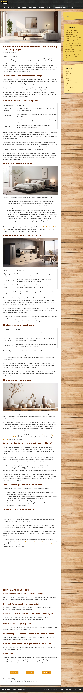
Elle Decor (6, 439)
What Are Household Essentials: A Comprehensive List (18, 680)
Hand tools (69, 80)
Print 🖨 (14, 672)
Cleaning (11, 7)
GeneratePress (26, 689)
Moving (49, 7)
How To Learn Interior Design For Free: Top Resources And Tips (21, 681)
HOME (3, 7)
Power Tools (69, 88)
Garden (41, 7)
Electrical (32, 7)
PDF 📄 (30, 672)
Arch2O (50, 544)
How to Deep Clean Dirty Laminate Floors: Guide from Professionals (34, 542)
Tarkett (49, 229)
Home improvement (60, 7)
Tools (73, 7)
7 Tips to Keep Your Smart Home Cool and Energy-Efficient (72, 56)
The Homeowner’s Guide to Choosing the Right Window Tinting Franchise (73, 45)
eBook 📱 (46, 672)
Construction (21, 7)
